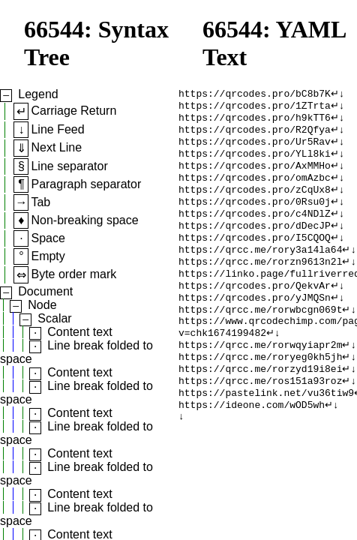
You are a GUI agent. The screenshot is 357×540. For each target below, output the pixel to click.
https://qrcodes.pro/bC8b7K (254, 94)
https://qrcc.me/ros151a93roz (260, 418)
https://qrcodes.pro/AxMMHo (254, 175)
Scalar (54, 318)
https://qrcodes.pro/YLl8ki (254, 162)
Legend (38, 94)
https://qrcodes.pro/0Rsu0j (254, 216)
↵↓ (338, 94)
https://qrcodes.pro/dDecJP (254, 243)
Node (42, 304)
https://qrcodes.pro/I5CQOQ (254, 256)
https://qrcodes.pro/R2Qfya (254, 135)
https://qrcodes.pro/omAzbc (254, 189)
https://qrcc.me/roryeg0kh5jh (260, 391)
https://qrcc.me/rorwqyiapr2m (260, 378)
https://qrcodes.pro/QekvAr (254, 310)
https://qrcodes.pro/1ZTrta (254, 108)
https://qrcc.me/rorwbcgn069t (260, 337)
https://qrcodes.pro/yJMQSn (254, 324)
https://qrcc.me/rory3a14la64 (260, 270)
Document (45, 291)
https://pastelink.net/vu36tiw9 (266, 432)
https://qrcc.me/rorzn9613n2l (260, 283)
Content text (79, 332)
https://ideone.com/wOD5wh (251, 445)
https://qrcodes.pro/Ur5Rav (254, 148)
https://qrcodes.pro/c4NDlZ (254, 229)
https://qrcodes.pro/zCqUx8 (254, 202)
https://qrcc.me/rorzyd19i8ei (260, 405)
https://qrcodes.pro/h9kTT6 (254, 121)
